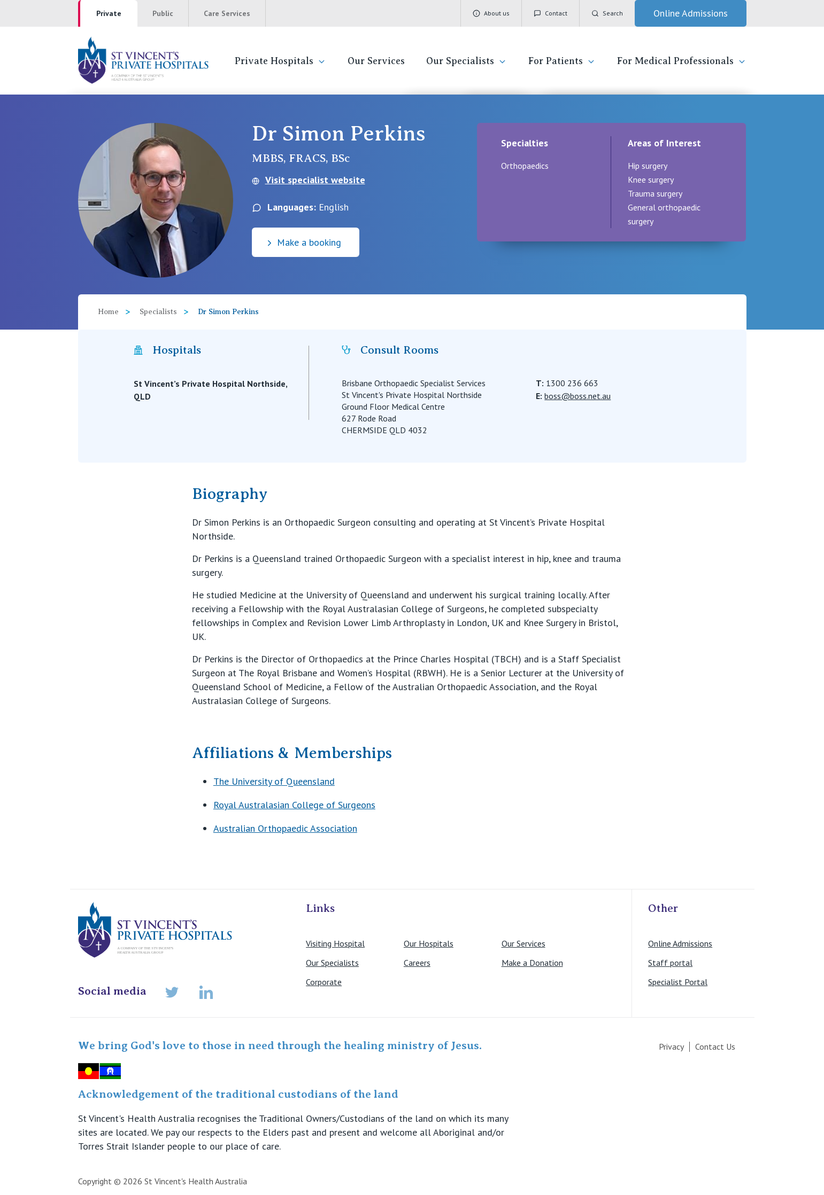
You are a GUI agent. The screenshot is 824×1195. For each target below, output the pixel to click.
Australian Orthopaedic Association (285, 828)
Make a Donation (532, 962)
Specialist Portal (677, 982)
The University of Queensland (274, 781)
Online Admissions (680, 943)
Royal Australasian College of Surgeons (294, 805)
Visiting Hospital (335, 943)
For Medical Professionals (681, 61)
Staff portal (670, 962)
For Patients (562, 61)
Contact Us (715, 1046)
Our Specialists (466, 61)
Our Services (376, 61)
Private (108, 13)
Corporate (324, 982)
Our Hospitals (428, 943)
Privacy (671, 1046)
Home (108, 312)
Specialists (158, 312)
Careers (417, 962)
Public (162, 13)
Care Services (227, 13)
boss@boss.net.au (577, 395)
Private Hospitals (280, 61)
